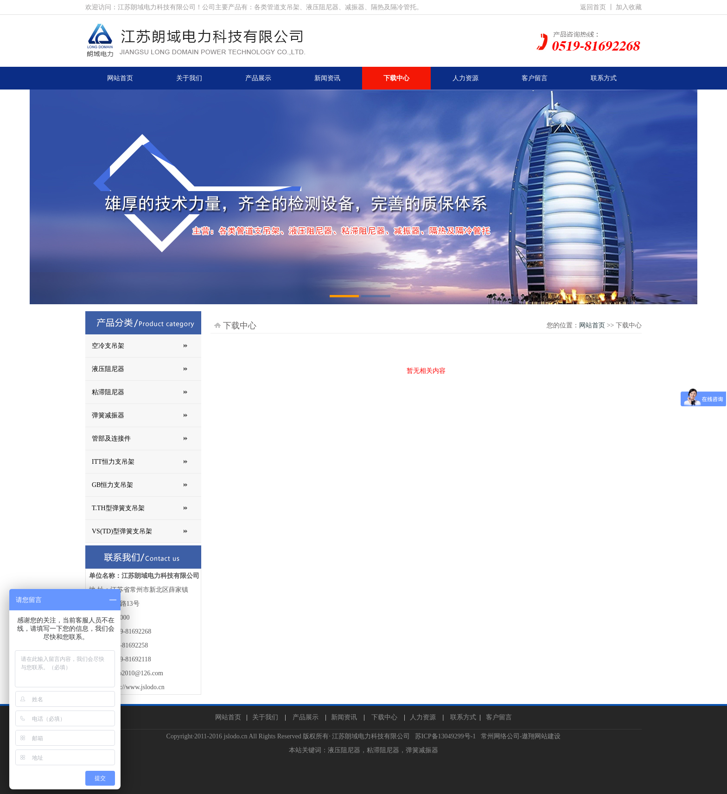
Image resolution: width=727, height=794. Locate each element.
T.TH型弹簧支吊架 (118, 508)
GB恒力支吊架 (112, 484)
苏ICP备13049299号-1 (445, 736)
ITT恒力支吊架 (113, 461)
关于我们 (265, 717)
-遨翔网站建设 (540, 736)
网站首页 (592, 325)
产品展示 (306, 717)
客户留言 (499, 717)
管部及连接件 (111, 438)
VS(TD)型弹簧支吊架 (122, 531)
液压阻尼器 (108, 368)
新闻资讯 (344, 717)
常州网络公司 (500, 736)
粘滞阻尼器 (108, 392)
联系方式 (463, 717)
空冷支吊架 (108, 345)
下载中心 (384, 717)
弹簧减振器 (108, 415)
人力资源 (423, 717)
